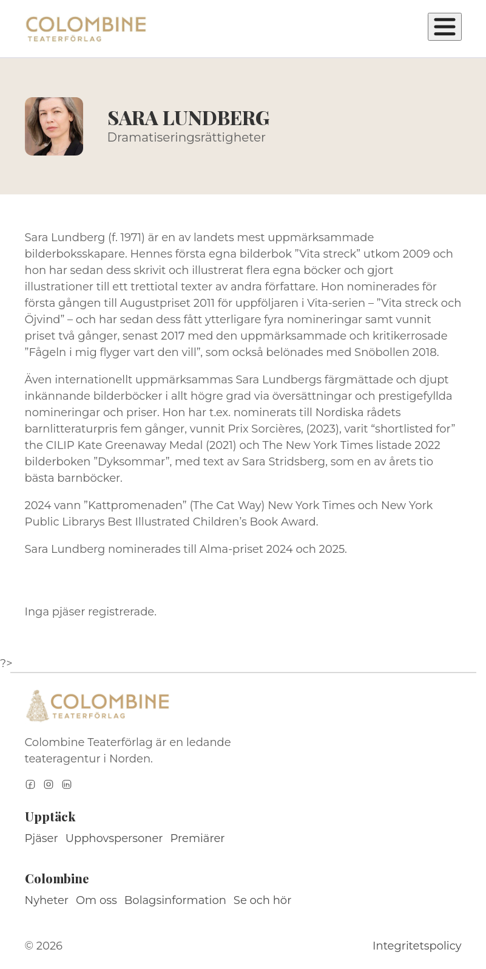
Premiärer (197, 838)
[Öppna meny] (445, 27)
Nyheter (47, 900)
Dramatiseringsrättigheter (186, 137)
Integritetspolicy (417, 946)
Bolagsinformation (175, 900)
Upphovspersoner (114, 838)
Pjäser (41, 838)
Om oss (96, 900)
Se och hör (263, 900)
